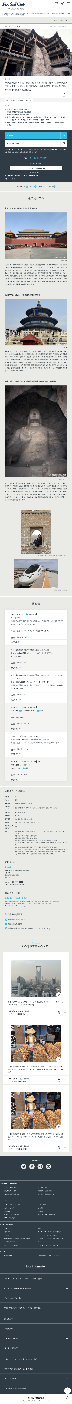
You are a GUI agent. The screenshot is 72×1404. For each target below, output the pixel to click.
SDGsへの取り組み (10, 1218)
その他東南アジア (9, 1242)
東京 (36, 158)
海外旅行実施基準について (46, 1194)
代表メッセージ (9, 1208)
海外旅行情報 (8, 1255)
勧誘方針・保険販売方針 (45, 1191)
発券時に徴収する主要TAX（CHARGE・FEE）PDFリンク (28, 928)
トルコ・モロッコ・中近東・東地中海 (49, 1232)
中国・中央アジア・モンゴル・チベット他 (17, 1238)
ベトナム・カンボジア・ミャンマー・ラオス (51, 1238)
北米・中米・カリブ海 (11, 1245)
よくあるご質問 (42, 1187)
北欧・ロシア (8, 1232)
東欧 (39, 1228)
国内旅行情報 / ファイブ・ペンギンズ (49, 1255)
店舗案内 (7, 1211)
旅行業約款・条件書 (10, 1191)
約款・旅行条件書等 (15, 924)
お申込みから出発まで (11, 1187)
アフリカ (7, 1235)
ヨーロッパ (7, 1228)
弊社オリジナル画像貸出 (11, 1214)
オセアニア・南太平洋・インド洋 (48, 1245)
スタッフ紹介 (42, 1205)
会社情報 (40, 1208)
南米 (39, 1242)
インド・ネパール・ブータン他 (47, 1235)
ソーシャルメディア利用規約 (46, 1214)
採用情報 (40, 1211)
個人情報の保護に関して (16, 919)
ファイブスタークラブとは (12, 1205)
